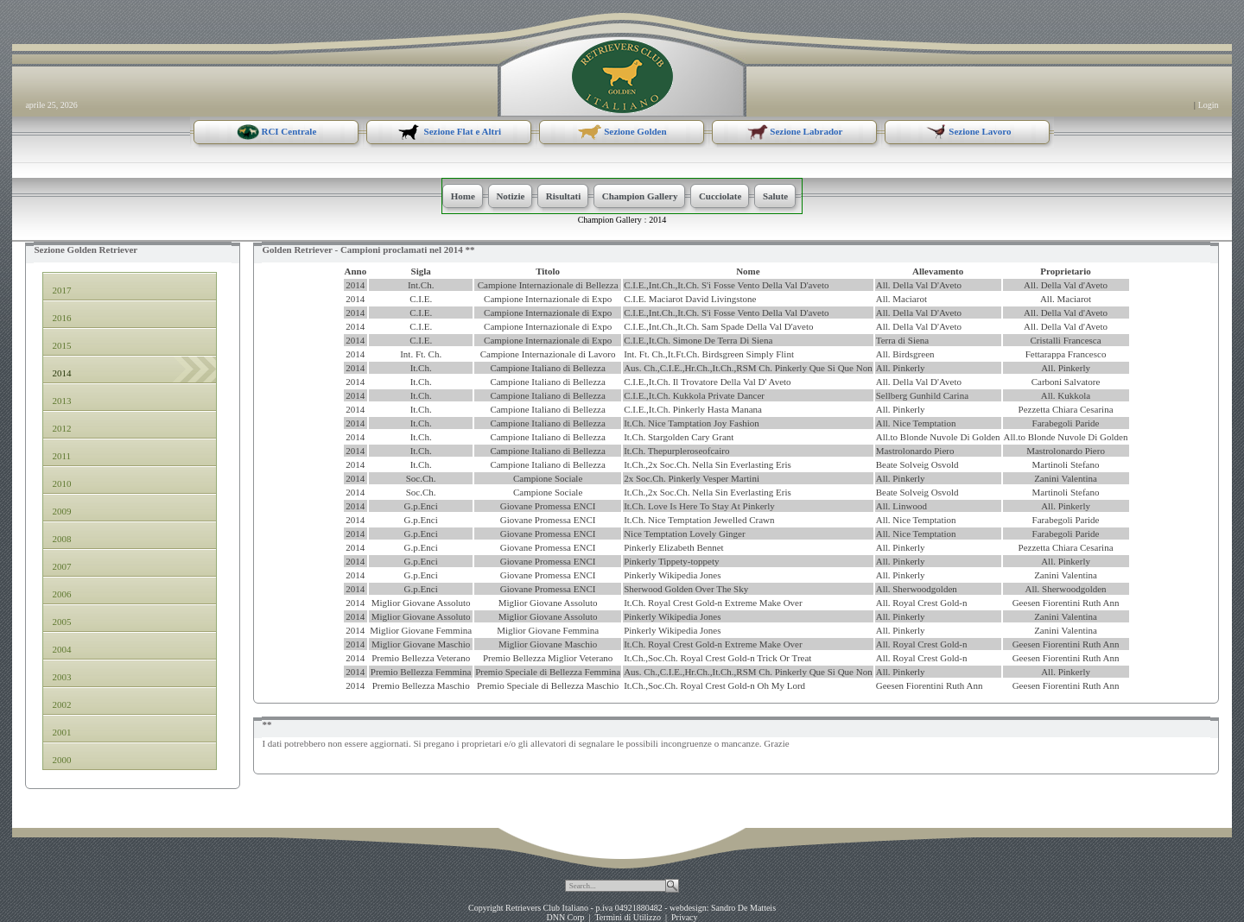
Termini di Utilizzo (627, 917)
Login (1208, 105)
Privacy (684, 917)
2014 (657, 219)
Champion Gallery (610, 219)
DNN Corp (565, 917)
